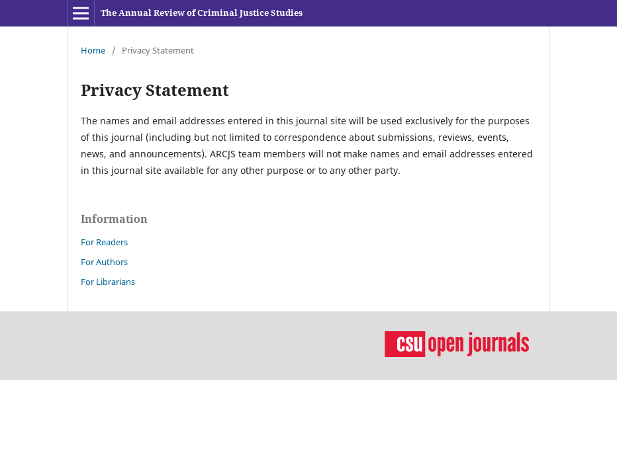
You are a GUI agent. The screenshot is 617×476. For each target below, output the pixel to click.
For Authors (104, 262)
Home (93, 50)
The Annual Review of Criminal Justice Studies (202, 13)
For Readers (104, 242)
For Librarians (108, 282)
